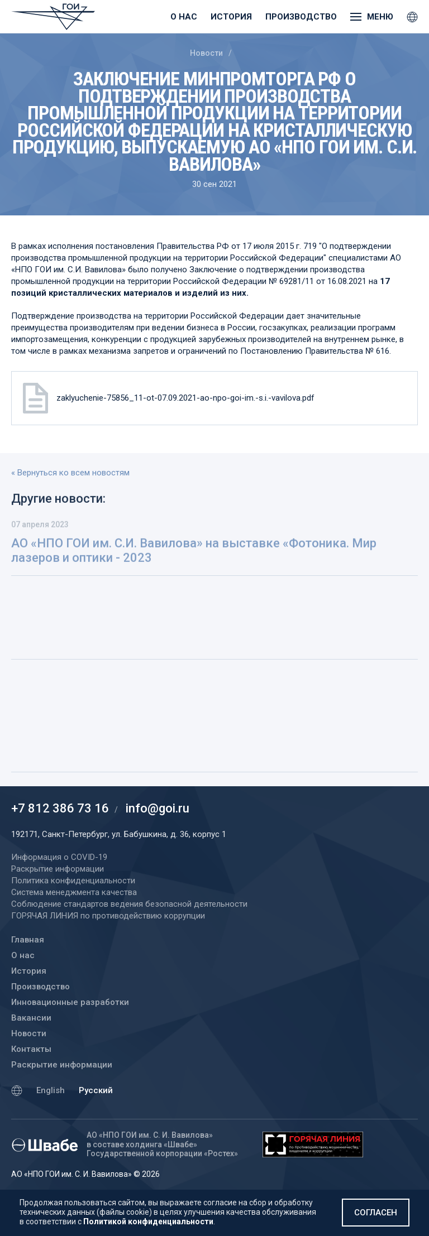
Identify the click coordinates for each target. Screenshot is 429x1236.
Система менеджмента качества (74, 892)
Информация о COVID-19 (59, 857)
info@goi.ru (157, 808)
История (231, 17)
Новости (206, 53)
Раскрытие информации (61, 1065)
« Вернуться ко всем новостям (70, 473)
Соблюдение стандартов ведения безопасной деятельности (129, 904)
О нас (183, 17)
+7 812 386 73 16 (60, 808)
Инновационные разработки (70, 1002)
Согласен (375, 1213)
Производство (301, 17)
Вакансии (31, 1018)
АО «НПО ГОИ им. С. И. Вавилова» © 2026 (85, 1174)
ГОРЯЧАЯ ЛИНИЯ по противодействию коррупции (108, 916)
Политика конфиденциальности (73, 881)
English (50, 1090)
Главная (27, 940)
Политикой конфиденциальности (148, 1221)
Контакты (31, 1049)
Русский (96, 1090)
